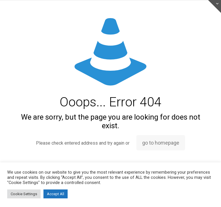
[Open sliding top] (214, 6)
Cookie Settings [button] (24, 194)
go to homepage (160, 143)
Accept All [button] (55, 194)
